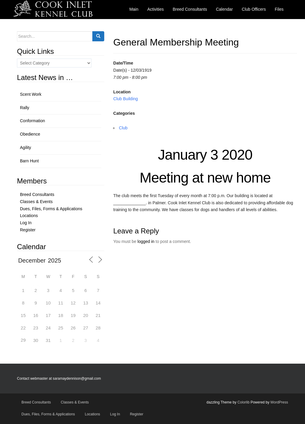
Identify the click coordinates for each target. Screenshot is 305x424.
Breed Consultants (37, 194)
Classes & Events (36, 201)
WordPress (279, 402)
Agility (25, 147)
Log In (26, 222)
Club (123, 127)
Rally (24, 107)
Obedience (30, 134)
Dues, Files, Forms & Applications (51, 208)
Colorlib (243, 402)
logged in (146, 241)
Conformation (32, 120)
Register (27, 229)
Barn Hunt (29, 160)
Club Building (125, 98)
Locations (29, 215)
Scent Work (30, 94)
